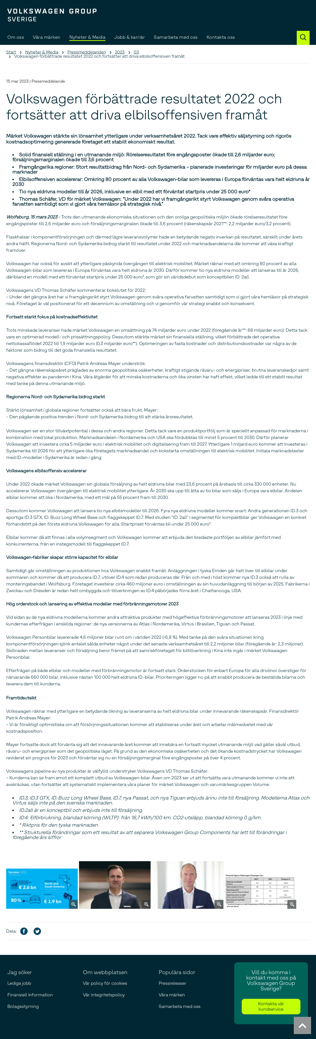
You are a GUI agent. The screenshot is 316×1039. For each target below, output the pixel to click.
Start (11, 52)
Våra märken (46, 37)
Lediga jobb (19, 983)
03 (136, 52)
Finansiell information (30, 995)
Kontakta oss (221, 37)
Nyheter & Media (87, 37)
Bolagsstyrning (23, 1006)
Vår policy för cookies (105, 983)
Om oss (15, 37)
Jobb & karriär (129, 37)
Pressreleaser (172, 983)
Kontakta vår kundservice (271, 1006)
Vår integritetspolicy (104, 995)
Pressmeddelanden (86, 52)
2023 (120, 52)
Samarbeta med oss (176, 37)
